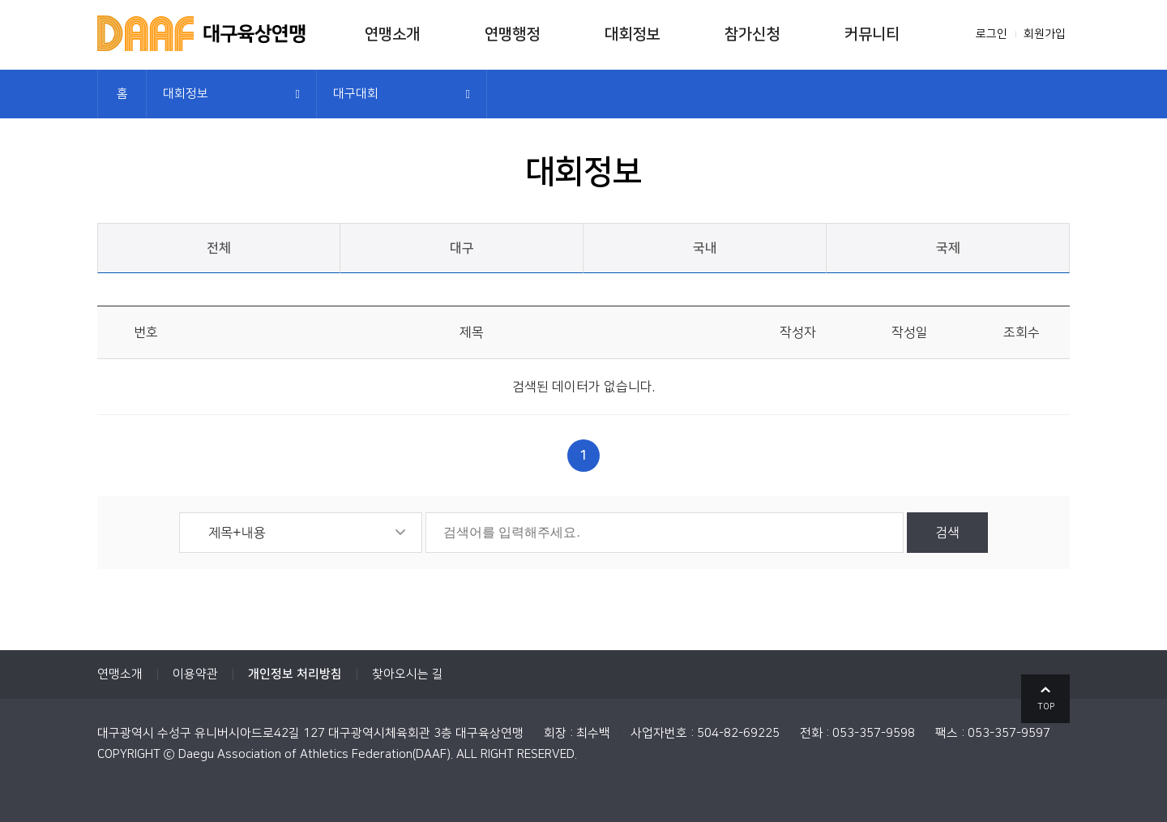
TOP (1045, 707)
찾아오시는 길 (407, 674)
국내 (705, 248)
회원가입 (1045, 34)
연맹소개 (392, 34)
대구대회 (355, 94)
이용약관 (195, 674)
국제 (948, 248)
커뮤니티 (872, 34)
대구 (462, 248)
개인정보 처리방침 (295, 674)
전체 (219, 248)
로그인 (991, 34)
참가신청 (752, 34)
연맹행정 (512, 34)
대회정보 (632, 34)
